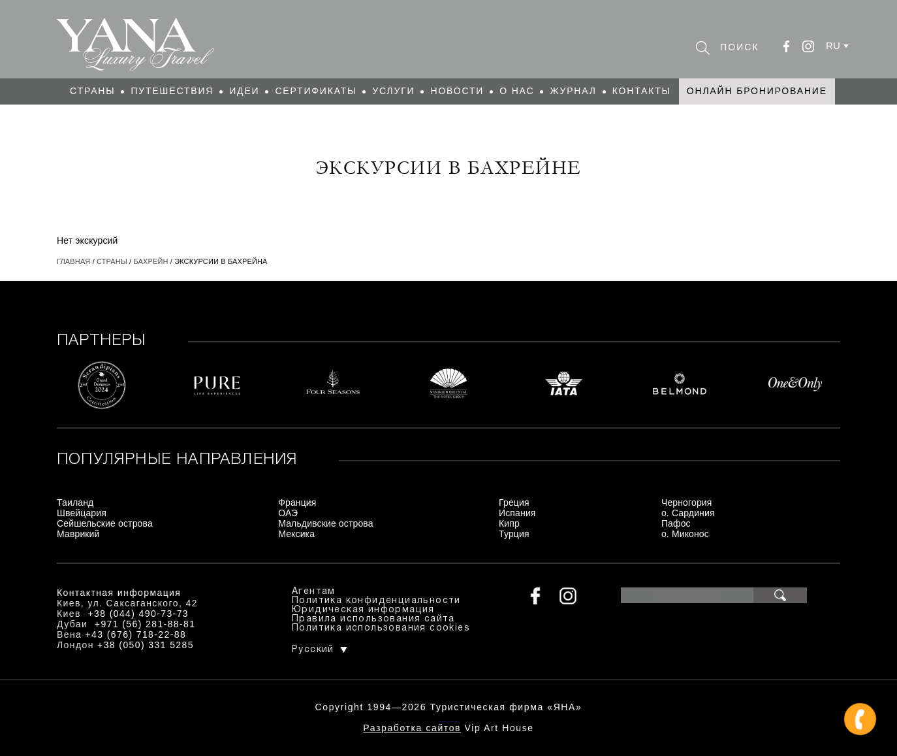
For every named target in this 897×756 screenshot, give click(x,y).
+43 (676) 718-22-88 (136, 634)
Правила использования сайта (373, 619)
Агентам (314, 591)
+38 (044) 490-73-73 (138, 613)
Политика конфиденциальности (376, 601)
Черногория (686, 502)
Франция (297, 502)
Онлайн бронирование (757, 91)
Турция (514, 534)
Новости (457, 91)
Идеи (244, 91)
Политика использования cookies (381, 628)
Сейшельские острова (105, 523)
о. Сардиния (688, 513)
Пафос (676, 523)
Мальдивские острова (325, 523)
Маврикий (78, 534)
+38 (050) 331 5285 (145, 645)
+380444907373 (449, 720)
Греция (514, 502)
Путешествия (172, 91)
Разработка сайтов (412, 728)
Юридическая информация (363, 610)
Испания (517, 513)
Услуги (393, 91)
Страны (92, 91)
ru (833, 45)
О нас (516, 91)
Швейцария (81, 513)
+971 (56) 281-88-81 (145, 624)
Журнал (573, 91)
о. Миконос (685, 534)
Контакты (641, 91)
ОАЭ (288, 513)
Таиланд (75, 502)
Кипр (509, 523)
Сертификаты (315, 91)
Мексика (296, 534)
